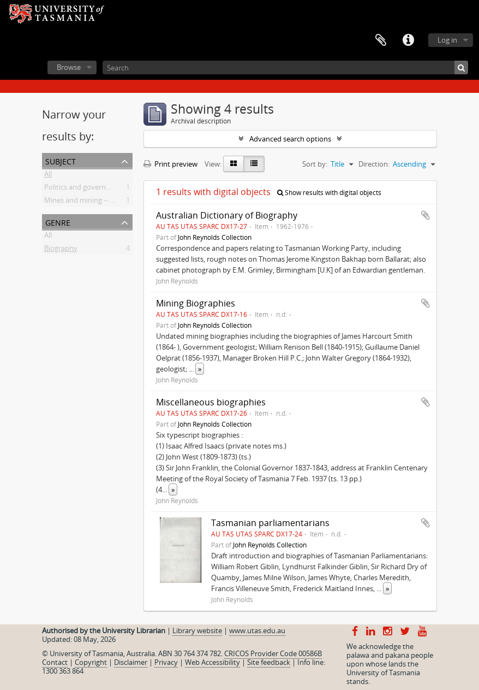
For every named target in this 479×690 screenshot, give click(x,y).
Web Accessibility (212, 662)
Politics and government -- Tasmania (103, 189)
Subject (60, 160)
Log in (447, 40)
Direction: (374, 164)
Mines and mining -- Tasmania (92, 202)
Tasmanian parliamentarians (270, 523)
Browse (69, 67)
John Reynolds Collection (215, 237)
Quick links (408, 40)
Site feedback (268, 662)
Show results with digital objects (329, 192)
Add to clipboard (425, 215)
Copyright (91, 662)
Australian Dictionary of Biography (226, 215)
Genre (57, 221)
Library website (197, 630)
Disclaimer (130, 662)
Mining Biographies (195, 303)
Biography (60, 250)
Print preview (170, 164)
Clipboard (380, 40)
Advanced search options (290, 139)
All (48, 176)
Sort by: (314, 164)
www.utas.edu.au (257, 630)
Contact (55, 662)
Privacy (166, 662)
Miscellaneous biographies (211, 402)
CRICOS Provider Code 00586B (273, 653)
